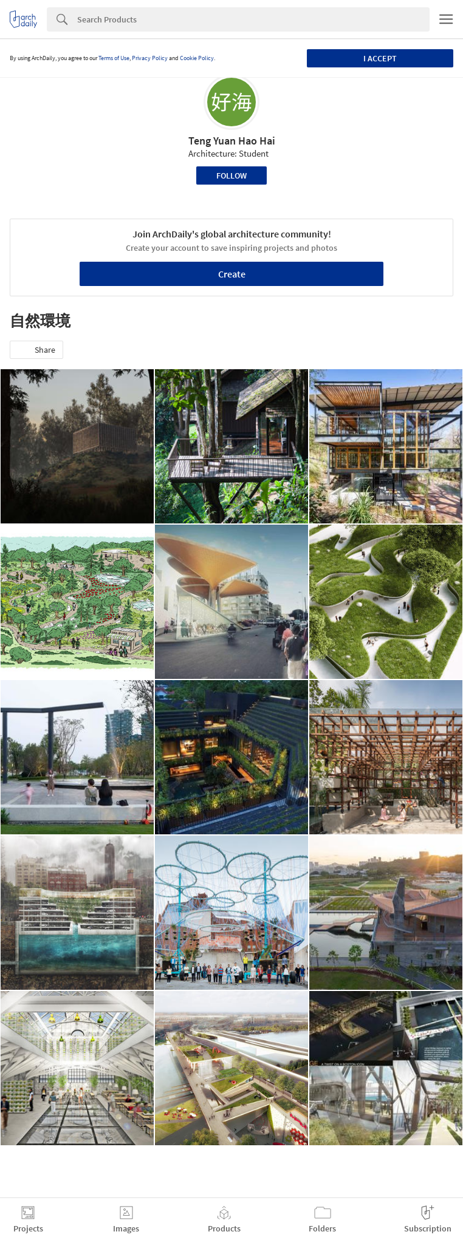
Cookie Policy (197, 58)
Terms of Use (113, 58)
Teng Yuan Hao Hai (231, 141)
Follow (231, 175)
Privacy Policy (150, 58)
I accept (380, 58)
